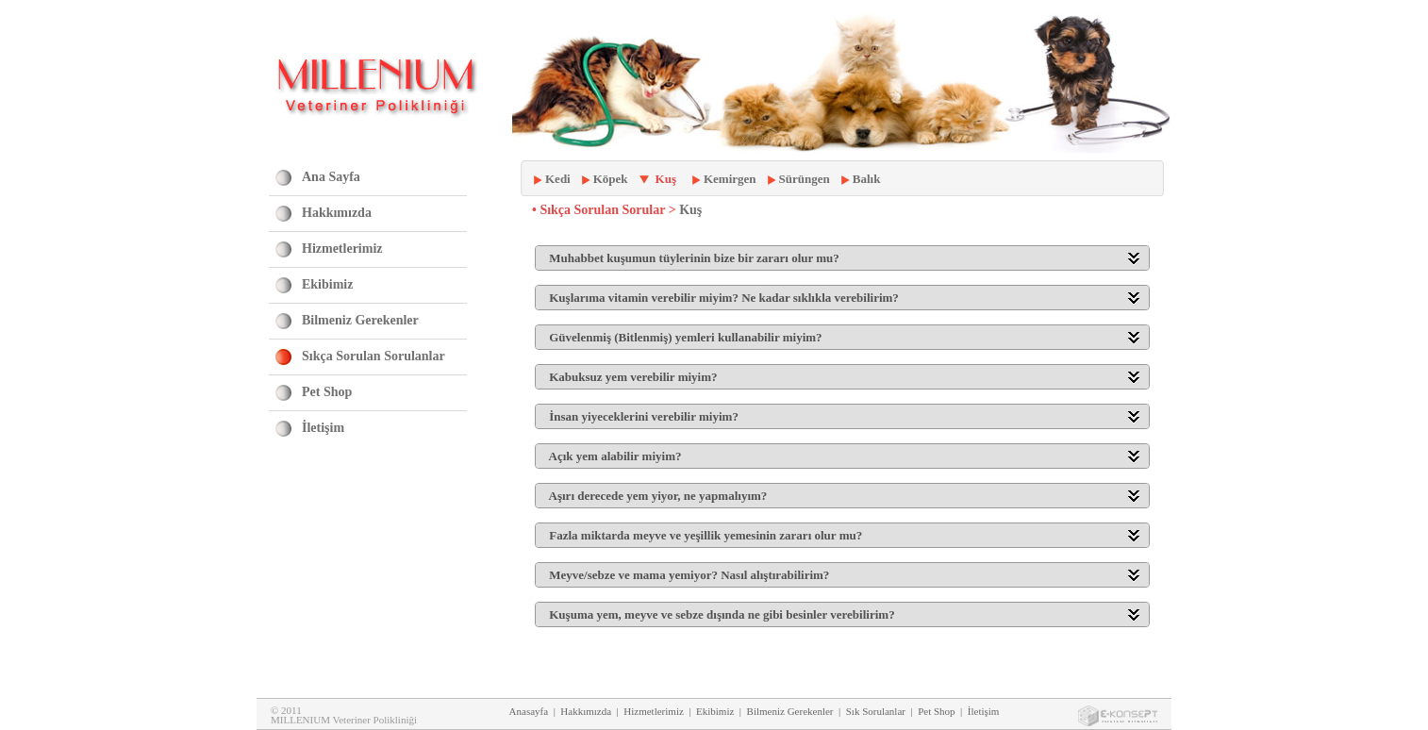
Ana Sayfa (331, 177)
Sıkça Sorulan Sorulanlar (373, 356)
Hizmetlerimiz (342, 248)
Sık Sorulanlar (875, 711)
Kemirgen (730, 179)
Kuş (666, 179)
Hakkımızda (337, 213)
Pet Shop (327, 392)
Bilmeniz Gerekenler (360, 320)
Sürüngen (804, 179)
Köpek (610, 179)
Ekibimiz (327, 284)
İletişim (323, 428)
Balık (867, 179)
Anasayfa (529, 711)
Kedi (558, 179)
